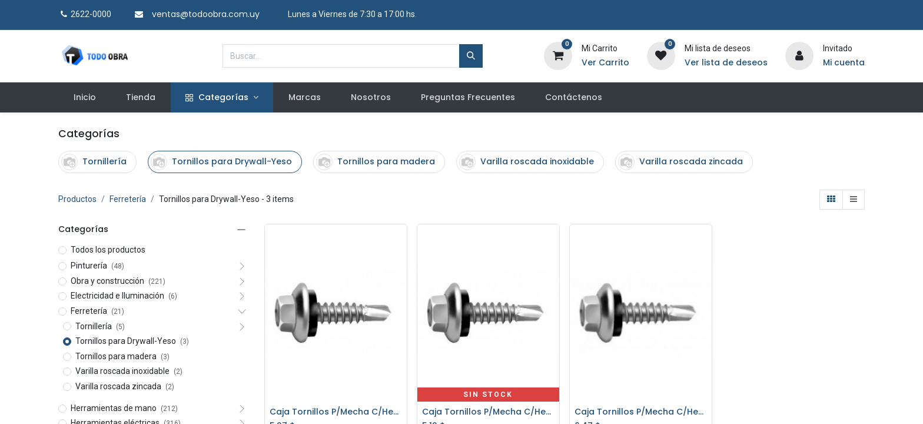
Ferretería (127, 199)
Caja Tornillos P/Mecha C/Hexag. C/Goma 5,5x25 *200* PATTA (336, 412)
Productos (77, 199)
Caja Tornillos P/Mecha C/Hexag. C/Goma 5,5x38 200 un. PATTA (488, 412)
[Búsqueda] (471, 56)
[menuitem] (84, 97)
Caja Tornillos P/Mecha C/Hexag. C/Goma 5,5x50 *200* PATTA (641, 412)
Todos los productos (108, 249)
